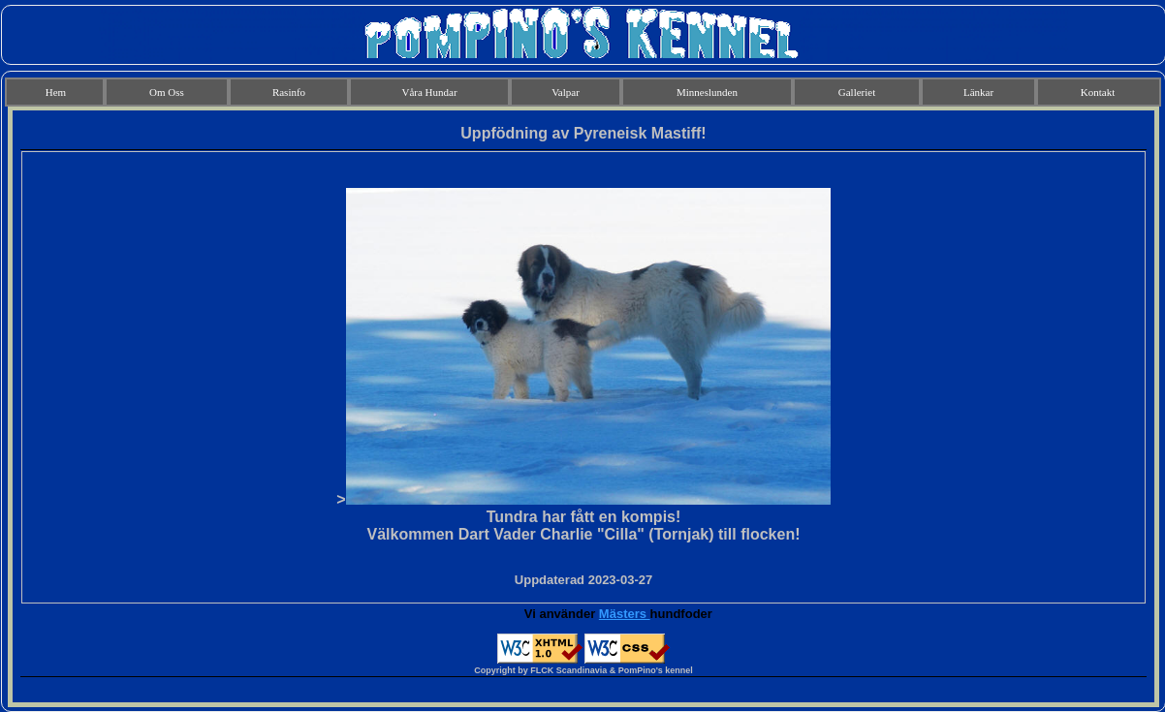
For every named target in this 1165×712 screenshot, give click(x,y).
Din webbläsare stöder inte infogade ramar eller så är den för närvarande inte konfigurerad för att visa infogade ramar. (583, 406)
